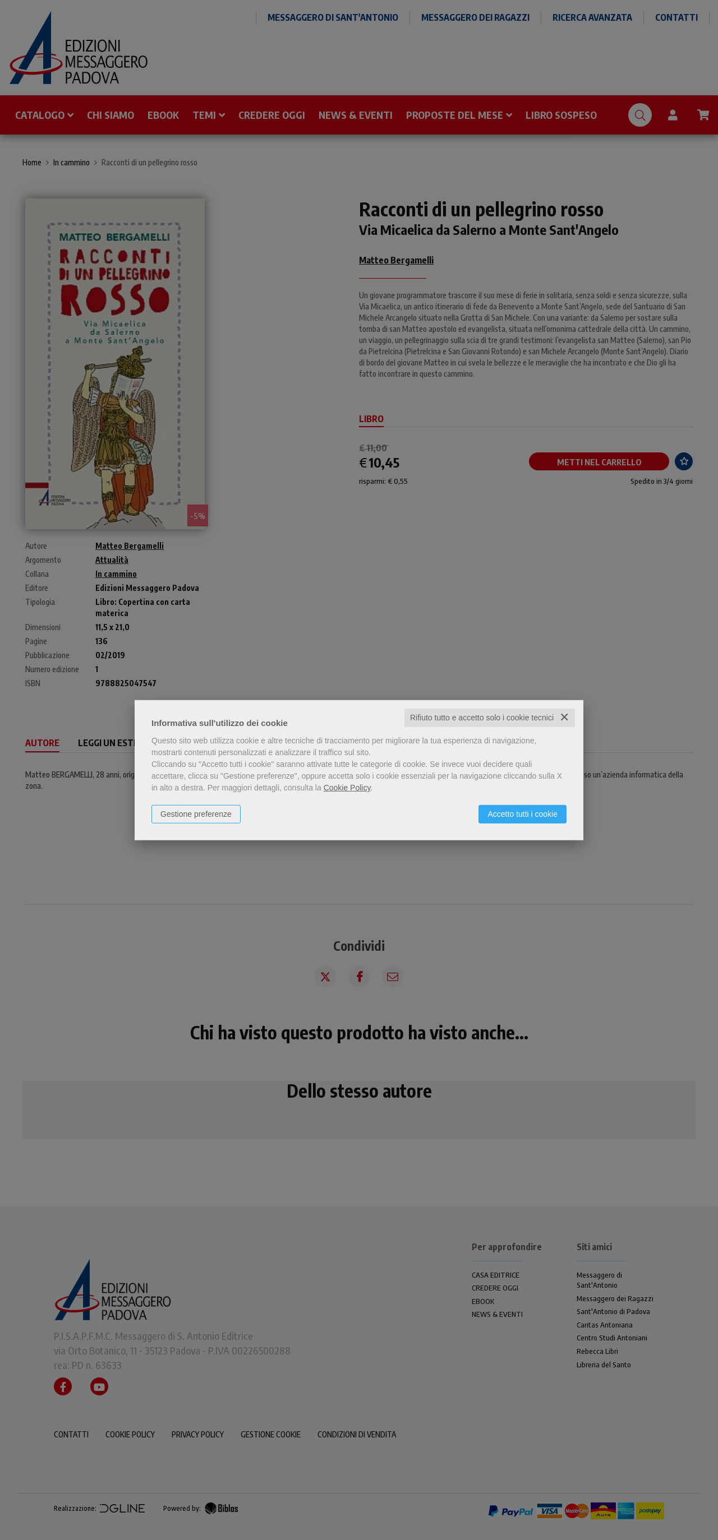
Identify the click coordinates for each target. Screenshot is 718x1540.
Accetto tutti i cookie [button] (522, 814)
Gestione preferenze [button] (196, 814)
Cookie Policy (347, 787)
